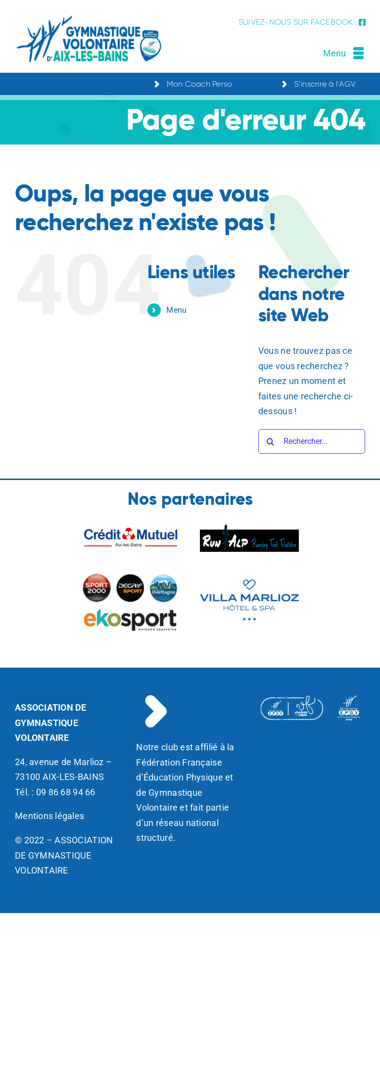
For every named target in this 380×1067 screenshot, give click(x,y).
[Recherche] (270, 441)
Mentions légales (49, 816)
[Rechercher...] (311, 441)
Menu (176, 310)
